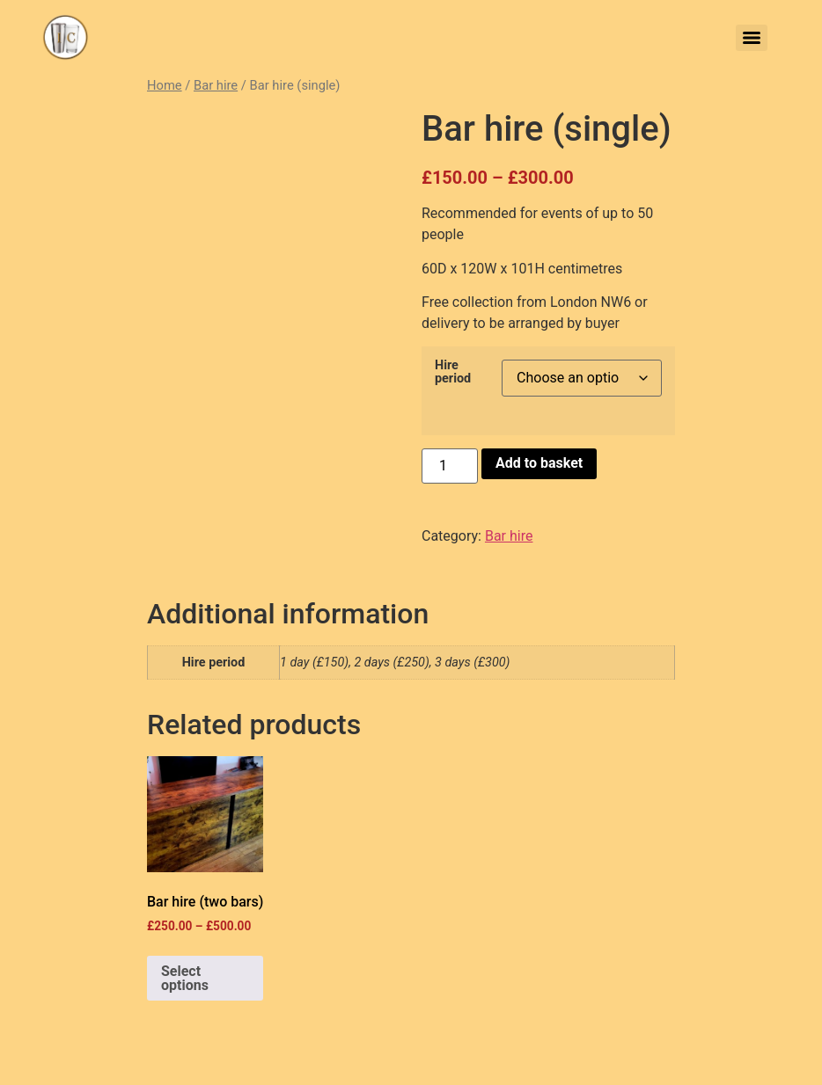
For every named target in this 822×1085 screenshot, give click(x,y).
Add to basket (539, 463)
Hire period (453, 372)
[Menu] (751, 38)
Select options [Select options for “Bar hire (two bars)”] (185, 978)
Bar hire (216, 85)
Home (164, 85)
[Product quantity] (450, 466)
